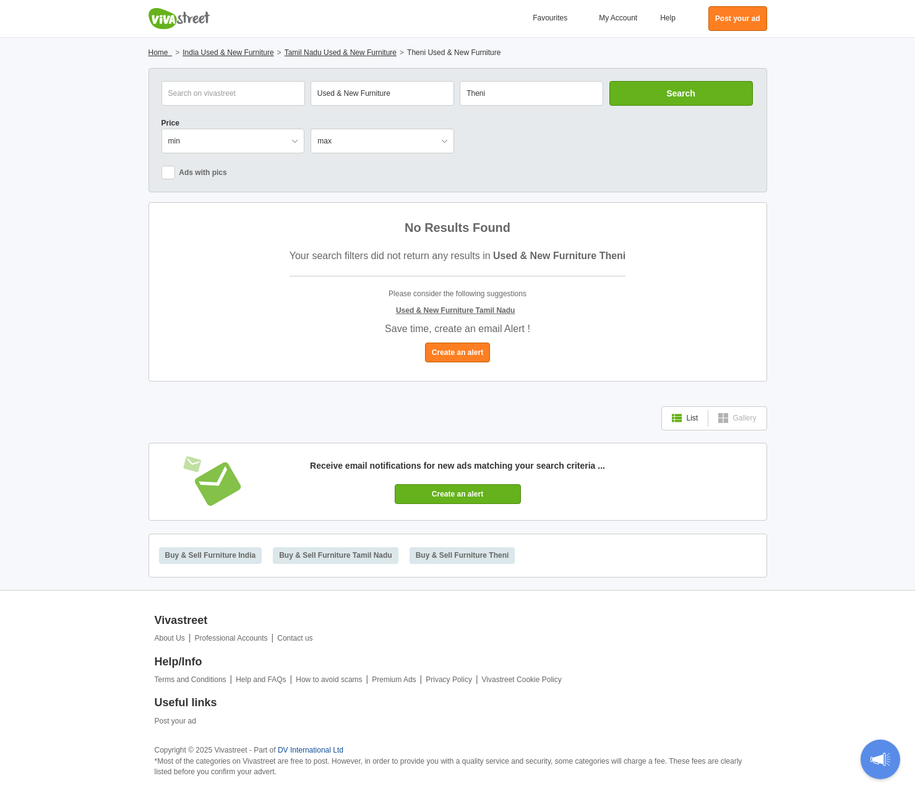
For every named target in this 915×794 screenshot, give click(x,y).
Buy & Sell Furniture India (210, 555)
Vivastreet (179, 18)
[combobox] (531, 93)
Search (680, 93)
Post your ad (175, 721)
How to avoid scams (329, 679)
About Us (170, 638)
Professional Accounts (231, 638)
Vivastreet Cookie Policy (522, 679)
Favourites (550, 18)
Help (668, 18)
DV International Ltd (310, 750)
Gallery (737, 418)
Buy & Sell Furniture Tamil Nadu (335, 555)
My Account (618, 18)
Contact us (294, 638)
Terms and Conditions (190, 679)
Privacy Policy (449, 679)
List (685, 418)
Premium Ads (394, 679)
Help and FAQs (261, 679)
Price (170, 123)
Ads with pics (194, 172)
